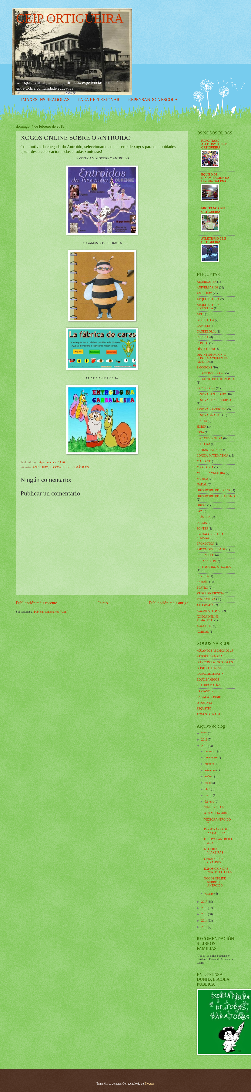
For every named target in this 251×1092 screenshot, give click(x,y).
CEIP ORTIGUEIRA (70, 18)
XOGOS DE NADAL (209, 714)
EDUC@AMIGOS (208, 679)
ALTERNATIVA (207, 281)
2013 (204, 927)
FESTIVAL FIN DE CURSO (214, 400)
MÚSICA (202, 478)
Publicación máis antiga (168, 603)
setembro (210, 770)
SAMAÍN (202, 582)
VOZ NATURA (206, 599)
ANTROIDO (40, 467)
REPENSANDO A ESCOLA (153, 99)
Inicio (103, 603)
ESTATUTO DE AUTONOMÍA (216, 379)
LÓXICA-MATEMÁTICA (212, 455)
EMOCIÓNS (204, 367)
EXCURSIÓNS (206, 388)
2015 (204, 914)
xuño (208, 776)
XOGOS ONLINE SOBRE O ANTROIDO (215, 882)
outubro (210, 763)
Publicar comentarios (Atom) (51, 611)
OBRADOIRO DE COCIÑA (214, 490)
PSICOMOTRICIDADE (211, 549)
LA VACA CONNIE (209, 697)
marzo (209, 795)
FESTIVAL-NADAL (209, 415)
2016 (204, 908)
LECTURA (203, 444)
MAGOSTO (204, 461)
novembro (211, 757)
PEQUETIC (204, 708)
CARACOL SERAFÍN (210, 673)
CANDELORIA (206, 331)
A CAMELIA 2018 (215, 813)
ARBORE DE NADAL (210, 656)
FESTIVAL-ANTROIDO (212, 409)
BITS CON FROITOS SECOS (215, 662)
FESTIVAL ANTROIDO (211, 394)
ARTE (200, 314)
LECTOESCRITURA (209, 438)
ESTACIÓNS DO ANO (211, 373)
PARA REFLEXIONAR (98, 99)
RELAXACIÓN (206, 561)
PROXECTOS (205, 543)
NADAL (202, 484)
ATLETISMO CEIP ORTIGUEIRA (213, 240)
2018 (204, 746)
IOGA (200, 432)
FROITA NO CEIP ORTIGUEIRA (213, 210)
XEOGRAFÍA (205, 605)
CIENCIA (203, 337)
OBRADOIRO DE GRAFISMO (216, 496)
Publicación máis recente (36, 603)
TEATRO (202, 587)
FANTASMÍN (205, 691)
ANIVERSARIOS (207, 287)
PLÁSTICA (204, 517)
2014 (204, 920)
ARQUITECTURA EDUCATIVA (208, 306)
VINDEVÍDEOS (214, 807)
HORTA (202, 426)
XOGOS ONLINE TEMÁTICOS (69, 467)
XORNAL (203, 631)
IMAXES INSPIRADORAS (45, 99)
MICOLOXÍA (205, 467)
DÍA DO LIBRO (206, 349)
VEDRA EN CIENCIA (210, 593)
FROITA (202, 421)
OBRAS (202, 505)
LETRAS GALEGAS (209, 449)
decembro (211, 751)
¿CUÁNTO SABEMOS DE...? (215, 650)
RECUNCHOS (206, 555)
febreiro (210, 801)
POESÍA (202, 522)
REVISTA (203, 576)
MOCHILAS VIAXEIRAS (213, 851)
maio (208, 782)
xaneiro (209, 893)
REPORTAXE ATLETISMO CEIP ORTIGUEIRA (213, 144)
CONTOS (202, 343)
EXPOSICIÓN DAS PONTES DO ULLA (218, 870)
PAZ (199, 511)
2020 (204, 733)
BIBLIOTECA (205, 320)
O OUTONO (204, 702)
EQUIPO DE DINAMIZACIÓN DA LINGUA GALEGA (215, 178)
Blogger (149, 1083)
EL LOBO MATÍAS (209, 685)
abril (208, 789)
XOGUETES (204, 626)
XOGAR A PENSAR (209, 610)
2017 (204, 901)
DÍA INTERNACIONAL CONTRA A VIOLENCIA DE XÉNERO (214, 358)
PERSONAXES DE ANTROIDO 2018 (216, 831)
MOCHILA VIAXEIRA (211, 473)
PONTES (202, 528)
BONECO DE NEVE (209, 668)
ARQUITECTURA (208, 299)
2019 (204, 739)
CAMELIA (203, 325)
